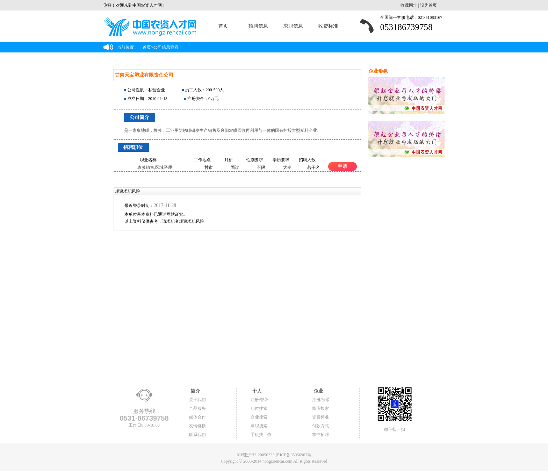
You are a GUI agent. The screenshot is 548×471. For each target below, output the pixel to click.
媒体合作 (197, 417)
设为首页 (428, 5)
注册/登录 (259, 399)
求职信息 (293, 26)
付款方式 (320, 425)
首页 (223, 26)
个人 (256, 391)
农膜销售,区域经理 (154, 167)
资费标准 (320, 417)
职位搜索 (259, 408)
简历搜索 (320, 408)
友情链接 (197, 425)
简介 (194, 391)
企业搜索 (259, 417)
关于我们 (197, 399)
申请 (342, 166)
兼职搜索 (259, 425)
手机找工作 (261, 434)
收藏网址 (409, 5)
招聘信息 (258, 26)
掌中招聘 (320, 434)
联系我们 (197, 434)
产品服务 (197, 408)
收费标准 (328, 26)
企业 (317, 391)
